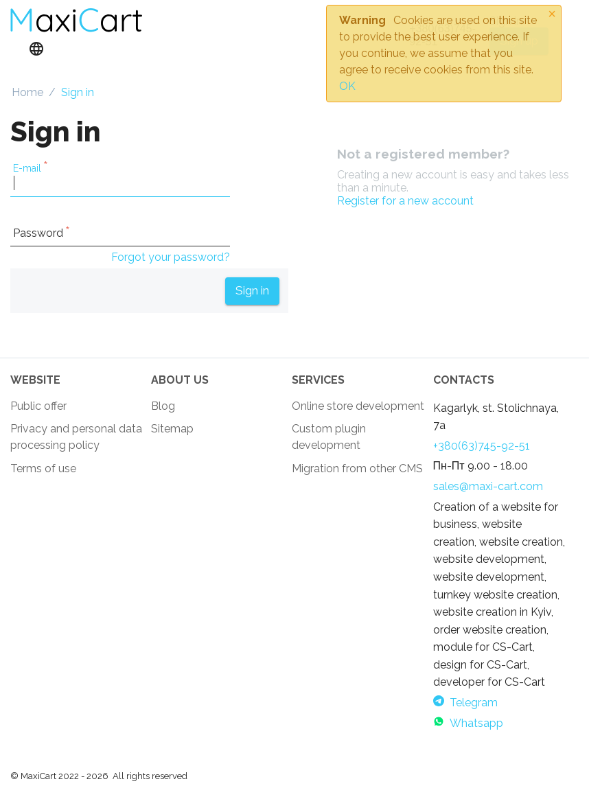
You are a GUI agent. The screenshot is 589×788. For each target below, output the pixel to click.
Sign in (252, 290)
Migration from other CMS (357, 468)
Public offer (38, 406)
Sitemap (172, 428)
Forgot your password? (170, 257)
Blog (163, 406)
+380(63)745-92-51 (481, 445)
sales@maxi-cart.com (488, 486)
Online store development (358, 406)
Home (27, 92)
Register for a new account (405, 200)
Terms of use (43, 468)
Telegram (465, 702)
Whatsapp (468, 723)
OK (347, 86)
